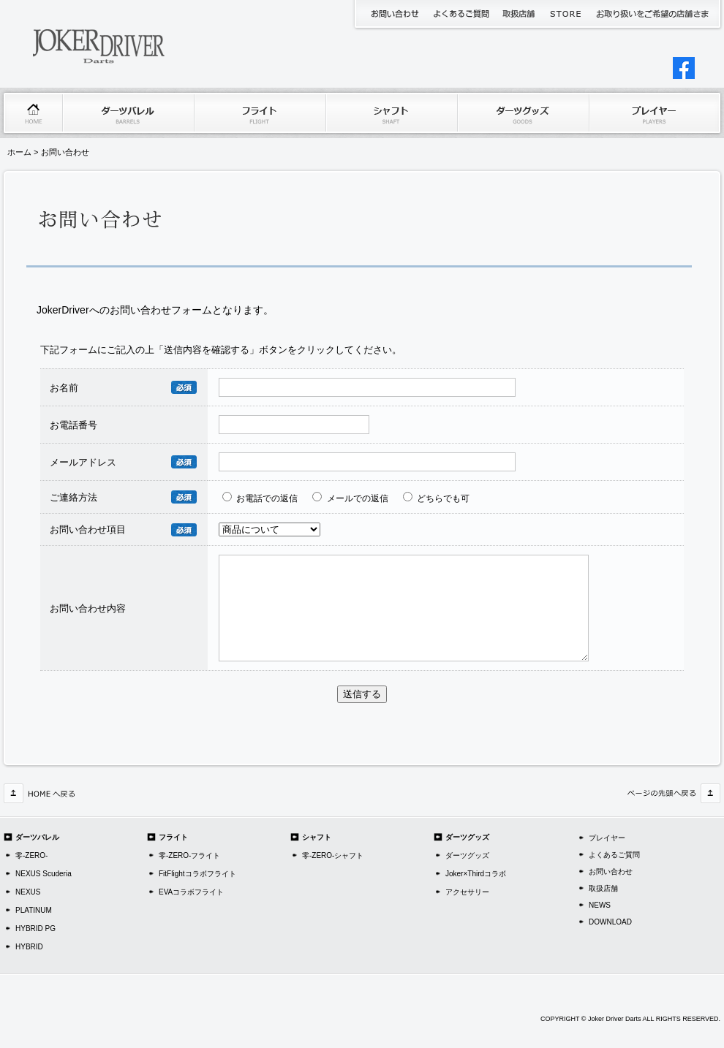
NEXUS (27, 892)
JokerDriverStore (566, 13)
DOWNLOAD (610, 922)
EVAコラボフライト (191, 892)
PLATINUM (33, 910)
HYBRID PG (35, 928)
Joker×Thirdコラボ (475, 874)
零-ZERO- (31, 855)
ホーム (33, 113)
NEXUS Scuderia (43, 874)
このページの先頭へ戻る (672, 793)
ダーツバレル (128, 113)
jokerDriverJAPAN (684, 68)
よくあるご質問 (460, 13)
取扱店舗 (519, 13)
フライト (259, 113)
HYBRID (29, 947)
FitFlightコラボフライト (197, 874)
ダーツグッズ (523, 113)
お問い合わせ (394, 13)
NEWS (600, 905)
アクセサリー (467, 892)
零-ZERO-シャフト (332, 855)
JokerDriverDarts (113, 44)
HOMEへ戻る (40, 793)
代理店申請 (652, 13)
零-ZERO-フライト (189, 855)
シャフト (391, 113)
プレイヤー (654, 113)
